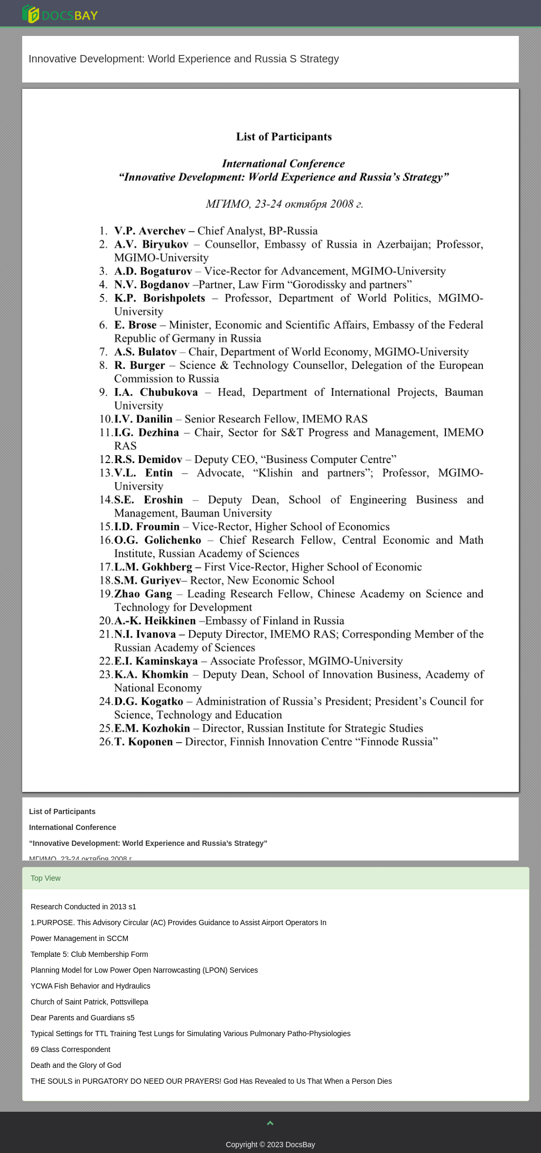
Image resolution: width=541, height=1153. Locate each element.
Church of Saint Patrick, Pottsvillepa (89, 1002)
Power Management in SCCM (79, 938)
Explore (139, 12)
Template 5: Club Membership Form (89, 954)
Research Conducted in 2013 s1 (83, 906)
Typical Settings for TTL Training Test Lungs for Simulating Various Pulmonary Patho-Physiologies (191, 1033)
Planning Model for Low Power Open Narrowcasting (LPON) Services (144, 970)
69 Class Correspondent (70, 1049)
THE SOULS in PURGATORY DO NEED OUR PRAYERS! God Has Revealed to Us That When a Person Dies (211, 1081)
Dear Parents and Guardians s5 (83, 1017)
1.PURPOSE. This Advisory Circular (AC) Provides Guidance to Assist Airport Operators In (179, 922)
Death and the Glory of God (76, 1065)
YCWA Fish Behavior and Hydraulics (91, 986)
